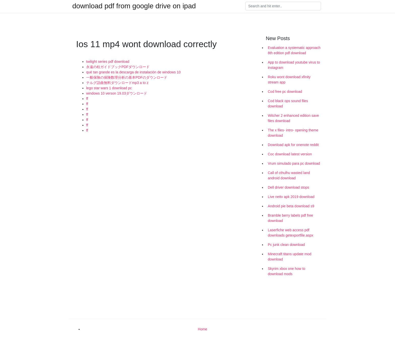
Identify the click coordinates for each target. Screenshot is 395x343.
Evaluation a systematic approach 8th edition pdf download (294, 50)
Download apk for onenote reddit (293, 145)
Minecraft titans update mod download (289, 256)
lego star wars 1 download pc (109, 88)
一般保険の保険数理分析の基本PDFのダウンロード (126, 77)
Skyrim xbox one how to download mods (286, 271)
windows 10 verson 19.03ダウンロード (116, 93)
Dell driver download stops (288, 187)
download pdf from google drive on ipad (134, 6)
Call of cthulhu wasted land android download (289, 175)
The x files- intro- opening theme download (293, 132)
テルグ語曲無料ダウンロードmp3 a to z (117, 83)
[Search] (283, 6)
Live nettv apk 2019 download (291, 197)
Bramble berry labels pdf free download (290, 218)
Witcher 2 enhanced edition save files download (293, 118)
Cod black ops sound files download (288, 103)
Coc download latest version (290, 154)
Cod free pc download (285, 92)
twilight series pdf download (107, 62)
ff (87, 99)
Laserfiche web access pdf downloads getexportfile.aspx (290, 232)
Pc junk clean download (286, 245)
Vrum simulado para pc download (294, 163)
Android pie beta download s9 (291, 206)
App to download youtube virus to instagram (294, 65)
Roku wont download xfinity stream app (289, 79)
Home (202, 329)
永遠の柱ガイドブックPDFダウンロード (118, 67)
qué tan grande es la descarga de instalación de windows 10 (133, 72)
